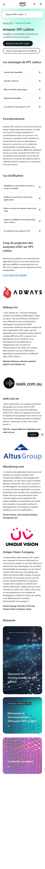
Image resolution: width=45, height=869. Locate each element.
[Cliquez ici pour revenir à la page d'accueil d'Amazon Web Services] (22, 4)
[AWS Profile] (40, 4)
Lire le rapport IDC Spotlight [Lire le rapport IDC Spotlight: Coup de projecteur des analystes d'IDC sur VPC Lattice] (15, 275)
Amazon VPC (8, 23)
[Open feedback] (42, 434)
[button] (16, 14)
